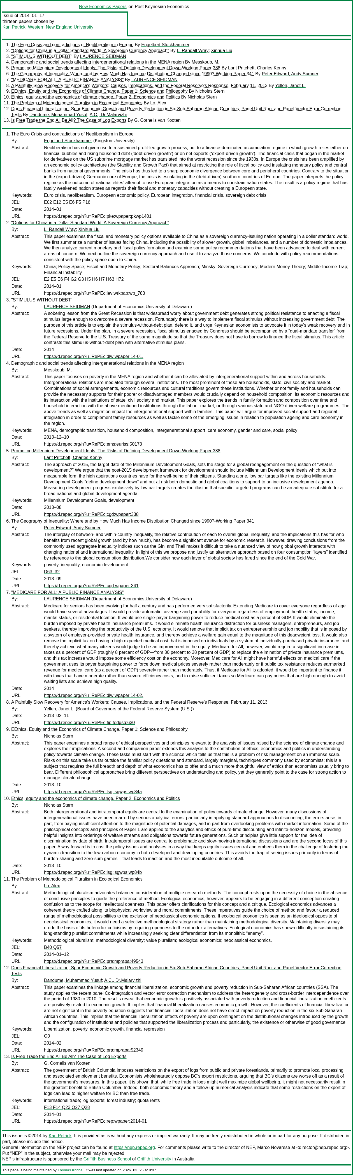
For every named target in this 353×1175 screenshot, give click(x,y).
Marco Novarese (273, 1147)
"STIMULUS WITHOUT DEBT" (41, 56)
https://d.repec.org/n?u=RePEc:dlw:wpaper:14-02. (93, 695)
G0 (47, 1036)
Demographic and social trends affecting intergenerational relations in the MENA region (97, 62)
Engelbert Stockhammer (165, 44)
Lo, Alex (158, 102)
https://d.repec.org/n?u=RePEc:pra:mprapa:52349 (93, 1050)
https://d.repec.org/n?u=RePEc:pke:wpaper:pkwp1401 (98, 216)
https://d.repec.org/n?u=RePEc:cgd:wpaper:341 (91, 585)
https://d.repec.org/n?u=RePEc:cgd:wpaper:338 (91, 514)
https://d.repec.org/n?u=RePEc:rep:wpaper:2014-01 (95, 1121)
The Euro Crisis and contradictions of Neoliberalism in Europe (72, 44)
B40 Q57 (53, 947)
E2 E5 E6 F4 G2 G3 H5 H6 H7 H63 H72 (84, 279)
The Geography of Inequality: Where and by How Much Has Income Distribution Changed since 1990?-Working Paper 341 (132, 73)
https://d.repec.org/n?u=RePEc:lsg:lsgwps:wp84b (93, 872)
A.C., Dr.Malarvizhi (108, 114)
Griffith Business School (107, 1159)
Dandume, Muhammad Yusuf (58, 114)
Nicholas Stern (209, 91)
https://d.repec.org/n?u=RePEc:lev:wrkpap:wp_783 (94, 293)
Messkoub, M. (206, 62)
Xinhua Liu (221, 50)
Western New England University (61, 27)
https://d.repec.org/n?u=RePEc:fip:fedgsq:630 (89, 722)
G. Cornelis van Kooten (157, 120)
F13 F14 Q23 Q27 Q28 (67, 1107)
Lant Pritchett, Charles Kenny (257, 67)
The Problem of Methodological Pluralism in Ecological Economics (77, 102)
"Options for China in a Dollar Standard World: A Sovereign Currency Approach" (90, 50)
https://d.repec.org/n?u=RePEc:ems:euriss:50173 (93, 444)
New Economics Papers (103, 6)
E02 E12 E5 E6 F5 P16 (67, 202)
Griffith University (154, 1159)
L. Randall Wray (193, 50)
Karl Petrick (14, 27)
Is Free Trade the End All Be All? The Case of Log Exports (69, 120)
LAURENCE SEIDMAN (103, 56)
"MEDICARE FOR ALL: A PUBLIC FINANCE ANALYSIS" (67, 79)
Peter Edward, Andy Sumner (290, 73)
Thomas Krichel (70, 1170)
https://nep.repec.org (134, 1147)
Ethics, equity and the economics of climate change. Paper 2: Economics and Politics (95, 97)
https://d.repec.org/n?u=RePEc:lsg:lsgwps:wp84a (93, 791)
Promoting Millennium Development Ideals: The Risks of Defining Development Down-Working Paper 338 (115, 67)
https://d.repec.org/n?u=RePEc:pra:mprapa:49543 (93, 961)
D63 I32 (52, 571)
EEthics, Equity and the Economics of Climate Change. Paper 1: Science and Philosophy (99, 91)
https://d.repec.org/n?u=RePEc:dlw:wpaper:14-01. (93, 356)
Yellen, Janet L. (290, 85)
